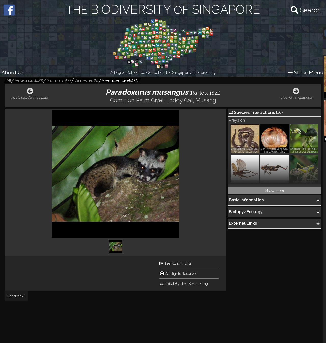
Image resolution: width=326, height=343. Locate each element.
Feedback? (16, 296)
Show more (274, 190)
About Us (12, 72)
